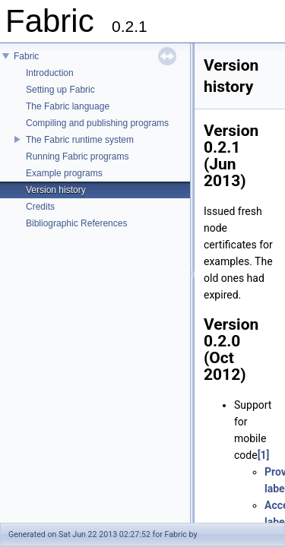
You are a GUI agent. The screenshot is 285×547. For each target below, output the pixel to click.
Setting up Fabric (60, 89)
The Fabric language (67, 106)
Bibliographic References (76, 223)
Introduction (50, 73)
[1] (264, 455)
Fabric (26, 56)
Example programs (64, 173)
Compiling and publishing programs (97, 123)
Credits (40, 206)
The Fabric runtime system (80, 139)
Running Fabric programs (77, 156)
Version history (56, 190)
